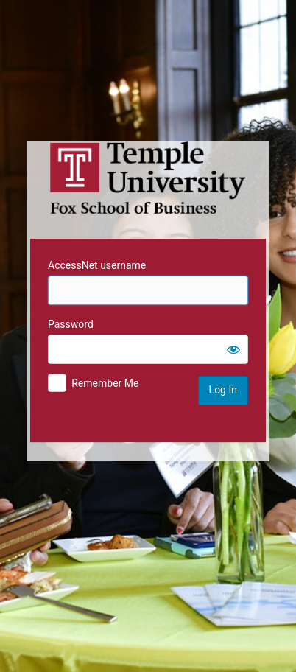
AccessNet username (97, 265)
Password (71, 324)
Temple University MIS (148, 178)
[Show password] (233, 349)
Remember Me (104, 383)
